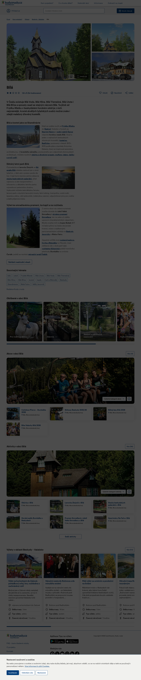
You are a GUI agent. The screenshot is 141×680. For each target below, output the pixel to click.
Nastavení (41, 673)
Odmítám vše (27, 673)
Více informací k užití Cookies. (37, 666)
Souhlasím (12, 673)
